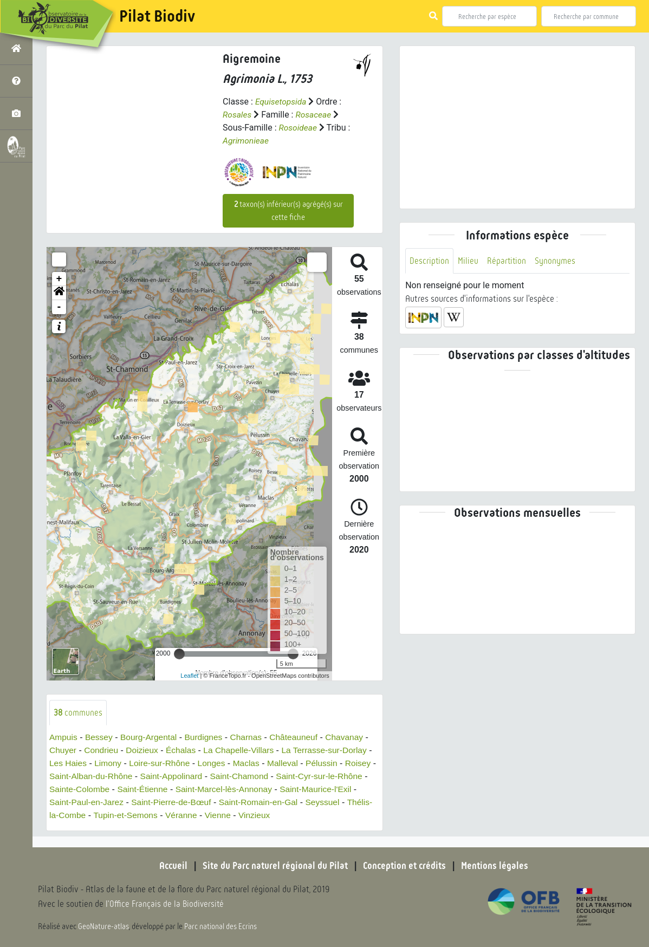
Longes (221, 763)
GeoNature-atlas (103, 926)
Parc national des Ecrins (221, 926)
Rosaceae (314, 114)
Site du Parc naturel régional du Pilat (273, 866)
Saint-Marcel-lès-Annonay (271, 789)
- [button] (59, 306)
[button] (59, 293)
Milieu (468, 261)
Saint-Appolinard (209, 776)
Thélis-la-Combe (123, 815)
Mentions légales (498, 866)
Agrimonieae (246, 140)
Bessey (100, 737)
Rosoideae (298, 127)
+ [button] (59, 278)
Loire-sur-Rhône (168, 763)
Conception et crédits (405, 866)
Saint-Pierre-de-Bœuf (233, 802)
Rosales (237, 114)
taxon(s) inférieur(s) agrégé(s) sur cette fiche (288, 210)
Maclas (257, 763)
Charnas (251, 737)
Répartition (508, 261)
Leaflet (189, 675)
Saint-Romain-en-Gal (323, 802)
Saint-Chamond (279, 776)
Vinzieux (328, 815)
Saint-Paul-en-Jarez (146, 802)
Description (430, 261)
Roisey (62, 776)
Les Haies (74, 763)
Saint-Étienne (188, 789)
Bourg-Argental (151, 737)
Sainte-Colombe (123, 789)
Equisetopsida (281, 101)
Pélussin (333, 763)
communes (78, 712)
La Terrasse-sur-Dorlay (331, 750)
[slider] (179, 653)
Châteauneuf (300, 737)
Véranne (253, 815)
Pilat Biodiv (157, 16)
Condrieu (102, 750)
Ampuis (63, 737)
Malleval (294, 763)
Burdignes (207, 737)
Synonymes (556, 261)
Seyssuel (67, 815)
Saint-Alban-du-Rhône (126, 776)
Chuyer (63, 750)
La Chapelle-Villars (243, 750)
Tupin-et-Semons (196, 815)
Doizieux (144, 750)
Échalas (184, 750)
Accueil (170, 866)
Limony (115, 763)
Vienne (290, 815)
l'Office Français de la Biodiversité (166, 904)
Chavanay (352, 737)
